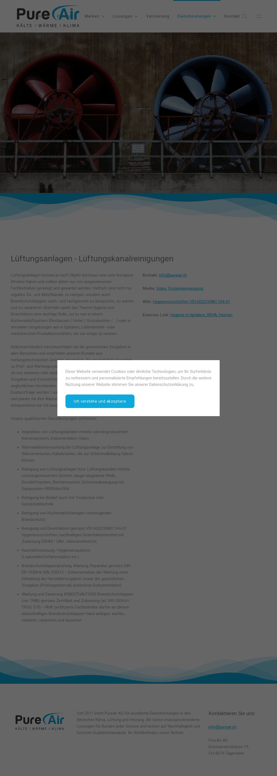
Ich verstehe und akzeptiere (100, 401)
